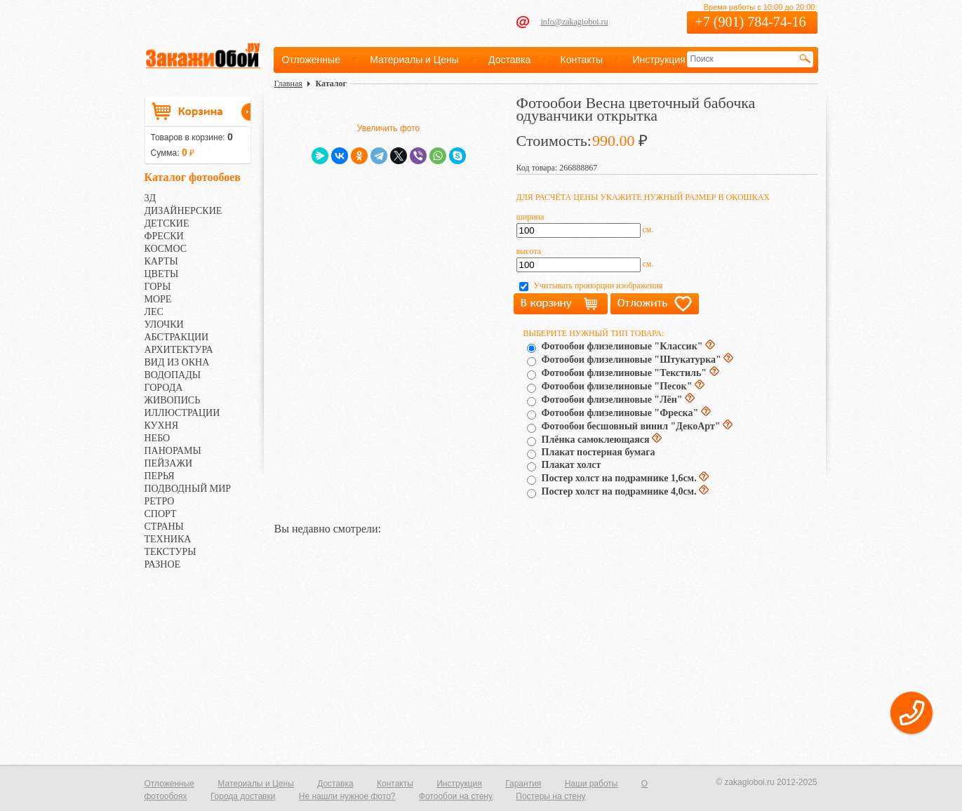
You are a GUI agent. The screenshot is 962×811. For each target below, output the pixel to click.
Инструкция (658, 59)
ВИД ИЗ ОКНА (177, 362)
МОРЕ (158, 299)
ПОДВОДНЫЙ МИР (188, 488)
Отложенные (311, 59)
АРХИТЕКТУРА (179, 349)
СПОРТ (161, 514)
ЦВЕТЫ (162, 274)
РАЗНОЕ (163, 564)
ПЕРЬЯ (160, 476)
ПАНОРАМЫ (173, 450)
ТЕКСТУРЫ (170, 552)
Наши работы (591, 784)
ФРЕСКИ (164, 236)
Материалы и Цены (414, 59)
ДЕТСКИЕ (167, 223)
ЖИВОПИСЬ (173, 400)
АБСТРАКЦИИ (177, 337)
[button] (911, 713)
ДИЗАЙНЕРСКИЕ (183, 211)
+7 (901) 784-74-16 (750, 21)
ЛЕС (154, 312)
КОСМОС (166, 248)
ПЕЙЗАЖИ (169, 463)
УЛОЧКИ (164, 324)
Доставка (509, 59)
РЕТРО (160, 501)
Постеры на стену (550, 796)
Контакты (582, 59)
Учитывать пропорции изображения (598, 285)
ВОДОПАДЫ (173, 375)
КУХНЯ (162, 425)
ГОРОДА (164, 387)
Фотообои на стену (456, 796)
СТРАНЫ (164, 526)
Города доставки (243, 796)
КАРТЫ (161, 261)
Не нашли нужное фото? (347, 796)
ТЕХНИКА (168, 539)
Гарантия (523, 784)
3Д (150, 198)
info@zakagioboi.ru (574, 22)
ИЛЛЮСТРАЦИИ (182, 413)
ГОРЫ (158, 286)
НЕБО (158, 438)
